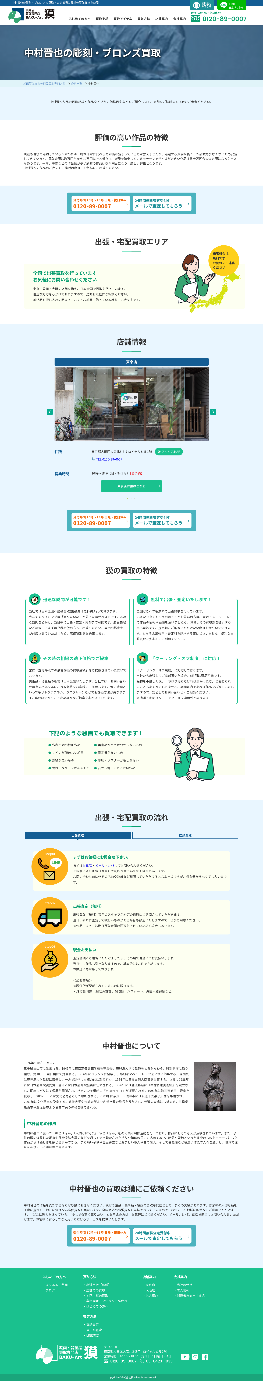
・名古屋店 (150, 1295)
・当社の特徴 (183, 1285)
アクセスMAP (168, 451)
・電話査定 (91, 1324)
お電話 (87, 865)
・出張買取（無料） (97, 1285)
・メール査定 (92, 1330)
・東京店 (149, 1285)
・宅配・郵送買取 (95, 1295)
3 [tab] (135, 499)
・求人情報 (181, 1290)
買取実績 (102, 18)
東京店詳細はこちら (139, 486)
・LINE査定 (91, 1335)
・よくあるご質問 (55, 1285)
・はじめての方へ (95, 1306)
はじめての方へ (54, 1276)
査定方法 (89, 1316)
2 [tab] (131, 499)
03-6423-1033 (156, 1361)
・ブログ (48, 1290)
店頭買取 (185, 835)
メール (100, 865)
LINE (111, 865)
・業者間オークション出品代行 (105, 1301)
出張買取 (77, 835)
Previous (50, 412)
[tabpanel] (131, 425)
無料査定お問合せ (202, 5)
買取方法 (89, 1276)
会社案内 (180, 1276)
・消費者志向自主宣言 (189, 1295)
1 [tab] (128, 499)
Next (213, 412)
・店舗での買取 (94, 1290)
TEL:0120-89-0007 (109, 459)
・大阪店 (149, 1290)
